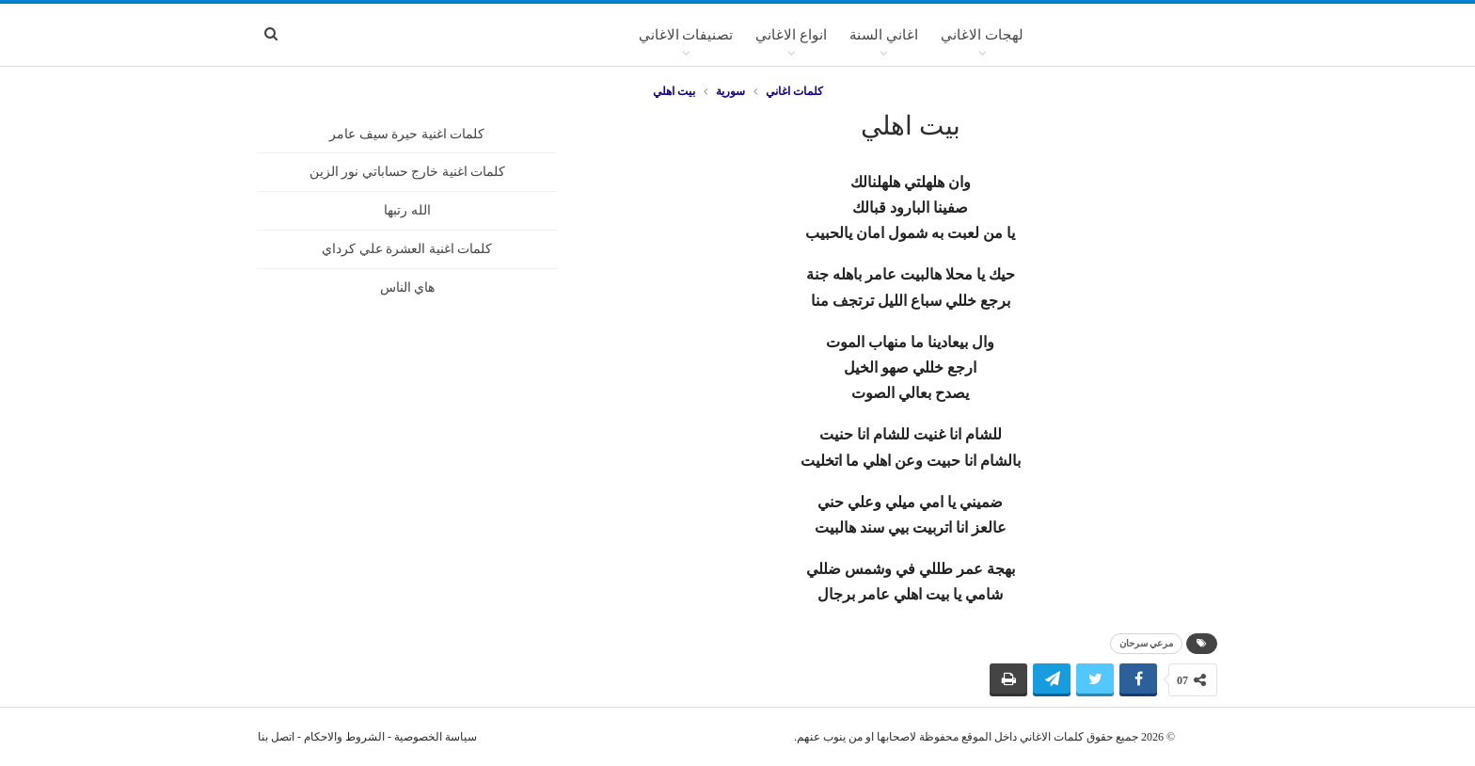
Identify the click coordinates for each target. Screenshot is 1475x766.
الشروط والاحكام (344, 736)
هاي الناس (408, 287)
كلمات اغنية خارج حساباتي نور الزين (407, 172)
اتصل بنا (276, 736)
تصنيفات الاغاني (686, 34)
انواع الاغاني (791, 34)
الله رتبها (407, 210)
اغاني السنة (883, 34)
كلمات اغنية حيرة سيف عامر (406, 134)
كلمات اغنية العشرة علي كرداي (407, 249)
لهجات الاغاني (982, 34)
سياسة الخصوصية (435, 736)
